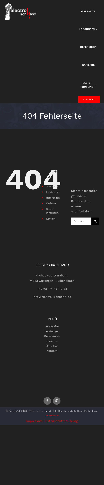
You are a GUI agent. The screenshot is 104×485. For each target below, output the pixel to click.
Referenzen (53, 197)
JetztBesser (52, 415)
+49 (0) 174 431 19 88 (52, 288)
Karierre (51, 203)
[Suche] (95, 221)
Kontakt (51, 218)
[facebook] (47, 401)
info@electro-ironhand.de (52, 296)
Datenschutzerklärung (61, 421)
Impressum (34, 421)
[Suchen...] (81, 221)
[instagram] (56, 401)
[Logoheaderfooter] (52, 364)
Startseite (52, 186)
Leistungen (52, 192)
